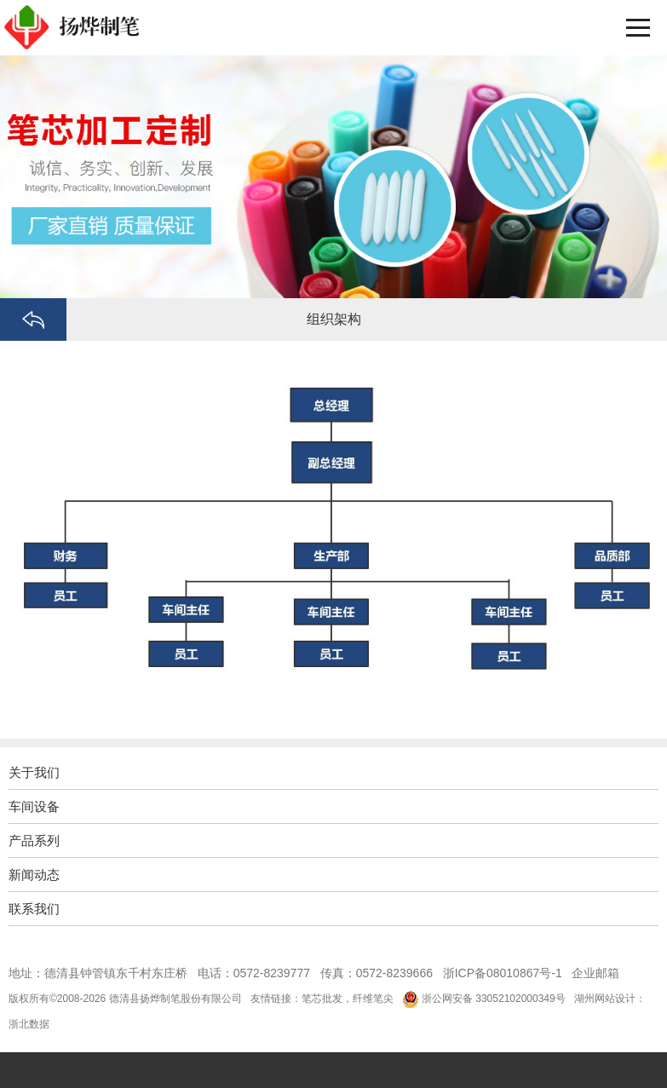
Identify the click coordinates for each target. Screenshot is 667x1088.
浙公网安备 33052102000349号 (494, 999)
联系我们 (34, 908)
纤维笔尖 (373, 999)
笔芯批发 (322, 999)
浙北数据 (29, 1024)
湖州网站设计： (610, 999)
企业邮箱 (595, 973)
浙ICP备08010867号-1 (502, 973)
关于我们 (34, 772)
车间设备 (34, 806)
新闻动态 (34, 874)
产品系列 (34, 840)
